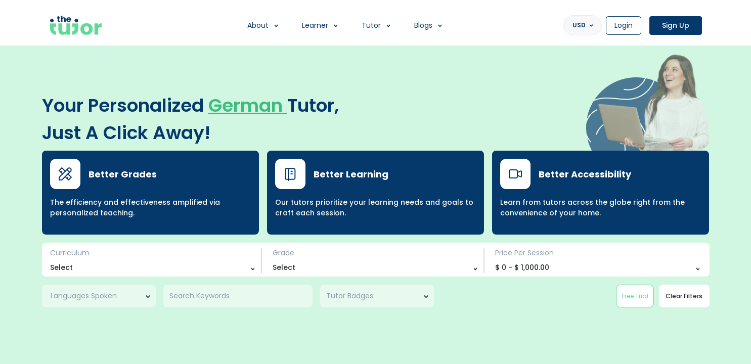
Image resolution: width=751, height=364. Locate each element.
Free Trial (635, 296)
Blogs (423, 25)
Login (623, 25)
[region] (375, 182)
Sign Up (675, 25)
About (258, 25)
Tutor (371, 25)
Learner (315, 25)
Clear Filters (684, 296)
